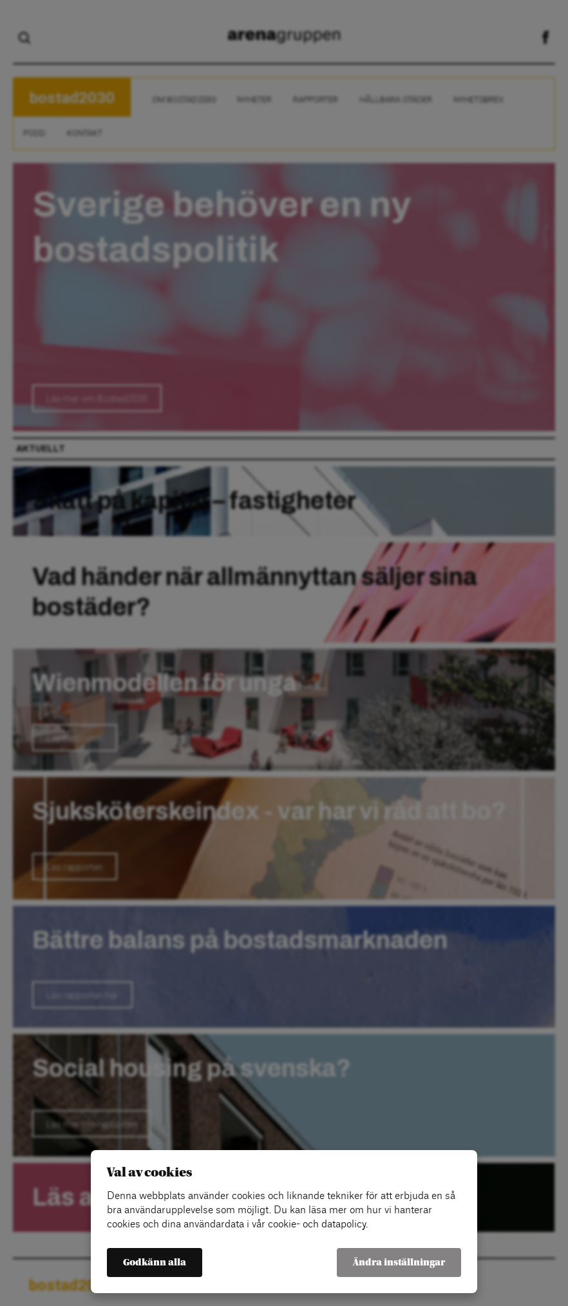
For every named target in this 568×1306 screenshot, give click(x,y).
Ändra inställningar (399, 1262)
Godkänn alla (154, 1262)
